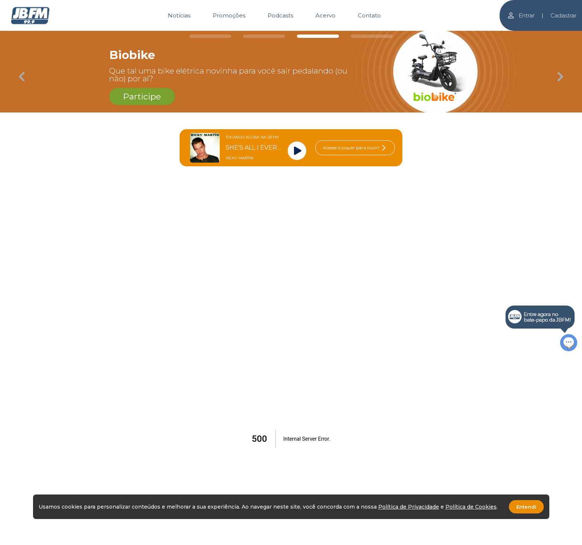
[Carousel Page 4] (372, 36)
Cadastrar (563, 15)
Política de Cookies (471, 506)
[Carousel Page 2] (264, 36)
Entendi (526, 507)
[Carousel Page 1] (210, 36)
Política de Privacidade (408, 506)
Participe (142, 96)
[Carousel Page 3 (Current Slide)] (318, 36)
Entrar (520, 15)
